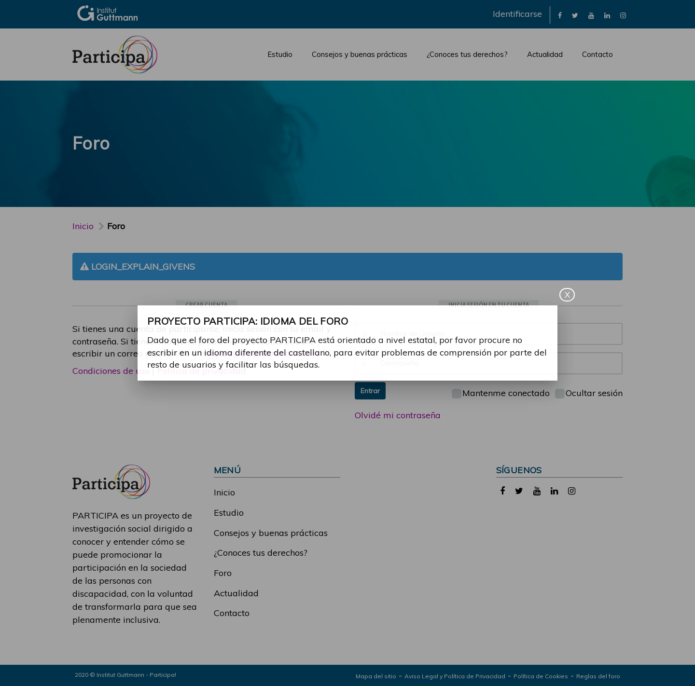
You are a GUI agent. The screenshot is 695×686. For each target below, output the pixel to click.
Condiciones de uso (111, 370)
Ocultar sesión (589, 392)
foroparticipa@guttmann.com (259, 353)
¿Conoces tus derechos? (467, 54)
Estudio (279, 54)
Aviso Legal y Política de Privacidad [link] (454, 676)
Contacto (597, 54)
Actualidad (545, 54)
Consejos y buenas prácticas (359, 54)
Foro (223, 572)
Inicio (83, 226)
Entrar (370, 390)
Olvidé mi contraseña (398, 415)
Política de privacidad (201, 370)
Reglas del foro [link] (598, 676)
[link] (560, 14)
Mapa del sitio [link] (376, 676)
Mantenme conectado (501, 392)
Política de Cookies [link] (541, 676)
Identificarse (517, 13)
